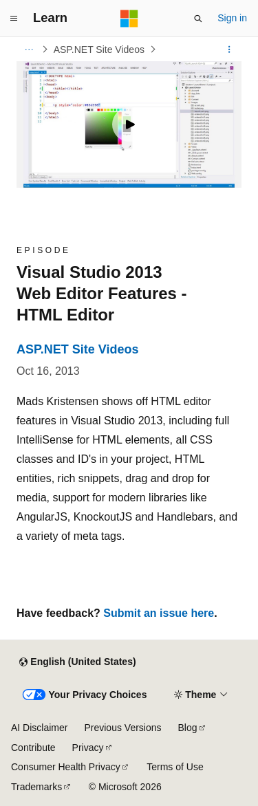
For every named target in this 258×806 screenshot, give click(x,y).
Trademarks (36, 786)
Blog (187, 727)
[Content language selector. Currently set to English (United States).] (77, 662)
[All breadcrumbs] (29, 50)
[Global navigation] (14, 18)
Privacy (88, 747)
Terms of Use (175, 766)
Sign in (232, 17)
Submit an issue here (158, 613)
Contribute (33, 747)
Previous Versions (122, 727)
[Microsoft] (129, 19)
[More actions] (229, 50)
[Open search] (198, 18)
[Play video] (129, 124)
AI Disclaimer (39, 727)
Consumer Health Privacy (65, 766)
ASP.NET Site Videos (99, 49)
